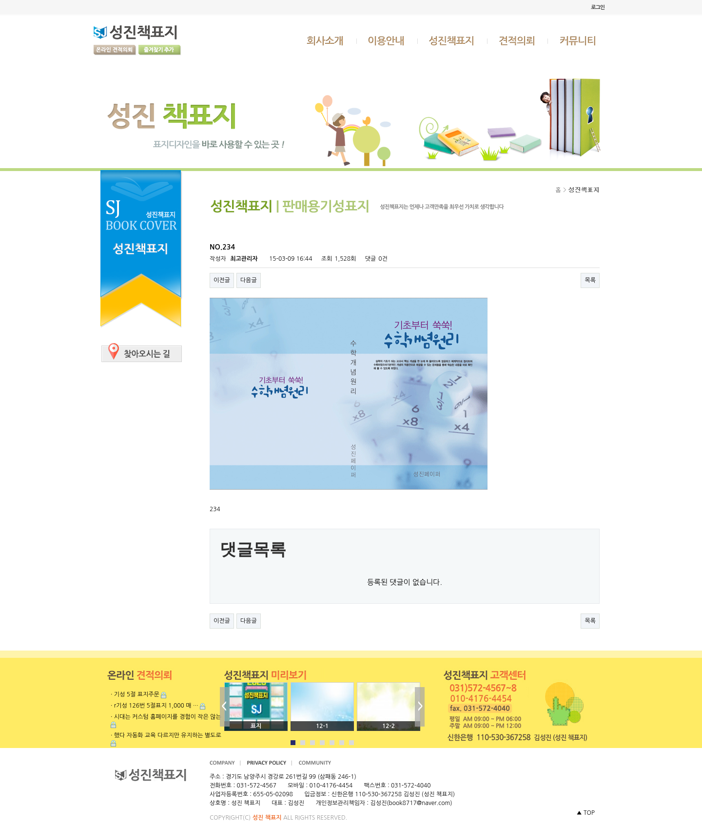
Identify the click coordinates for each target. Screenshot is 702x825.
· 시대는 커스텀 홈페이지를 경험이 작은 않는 (166, 717)
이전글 (222, 280)
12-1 (322, 726)
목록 (590, 280)
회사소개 (326, 40)
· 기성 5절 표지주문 (135, 694)
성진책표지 (453, 40)
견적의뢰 (518, 40)
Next (420, 707)
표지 (256, 726)
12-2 (388, 726)
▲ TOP (585, 813)
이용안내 (387, 40)
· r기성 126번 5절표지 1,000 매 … (154, 706)
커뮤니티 (578, 40)
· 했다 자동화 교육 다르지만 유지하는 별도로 (166, 735)
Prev (225, 707)
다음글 (248, 280)
